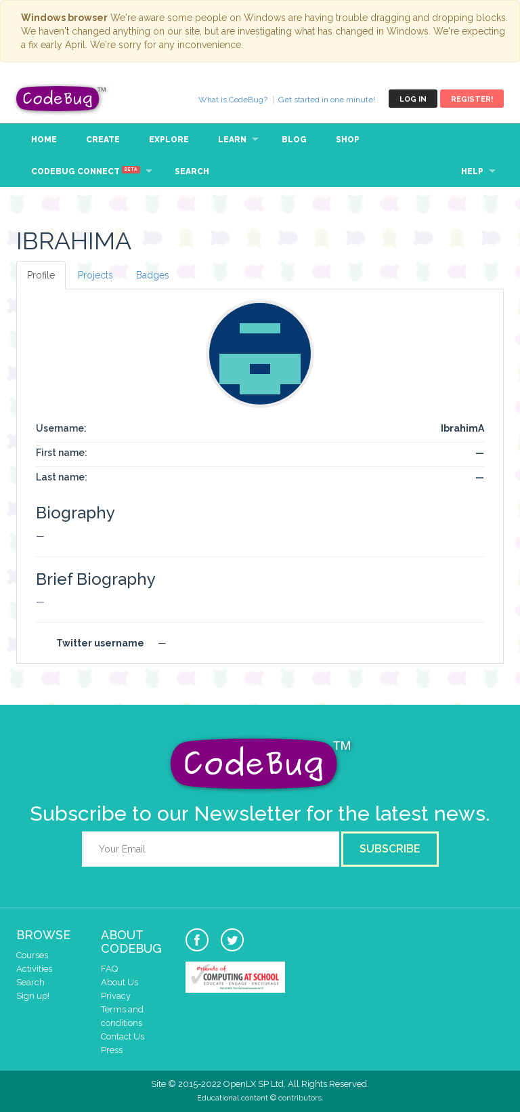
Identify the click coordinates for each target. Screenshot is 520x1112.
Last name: (61, 477)
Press (112, 1050)
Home (44, 139)
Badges (152, 275)
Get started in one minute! (326, 99)
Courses (32, 955)
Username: (61, 428)
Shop (348, 139)
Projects (95, 275)
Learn (232, 139)
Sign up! (32, 996)
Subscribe (390, 848)
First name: (61, 452)
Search (192, 171)
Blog (294, 139)
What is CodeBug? (232, 99)
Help (472, 171)
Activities (34, 969)
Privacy (116, 996)
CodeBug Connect (85, 170)
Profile (41, 275)
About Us (119, 982)
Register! (472, 99)
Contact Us (122, 1036)
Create (103, 139)
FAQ (109, 969)
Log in (413, 99)
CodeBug (61, 98)
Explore (169, 139)
